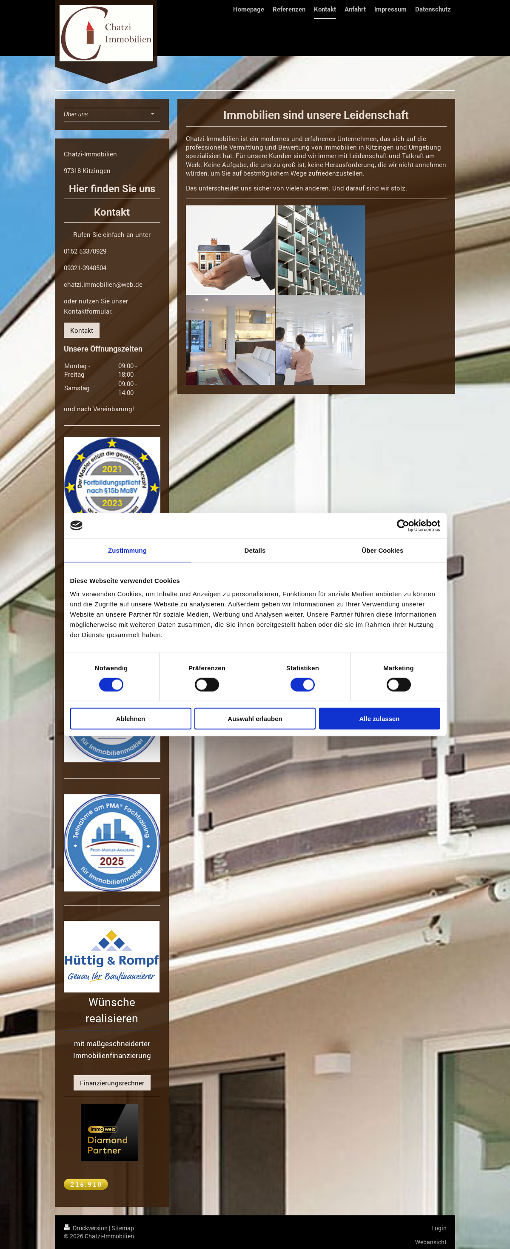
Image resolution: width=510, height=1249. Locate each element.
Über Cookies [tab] (383, 550)
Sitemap (122, 1228)
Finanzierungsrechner (112, 1083)
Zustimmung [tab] (127, 550)
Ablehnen (130, 718)
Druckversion (86, 1228)
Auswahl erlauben (255, 718)
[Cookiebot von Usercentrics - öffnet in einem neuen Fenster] (403, 525)
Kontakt (81, 330)
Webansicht (431, 1242)
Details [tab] (255, 550)
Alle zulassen (379, 718)
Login (439, 1228)
